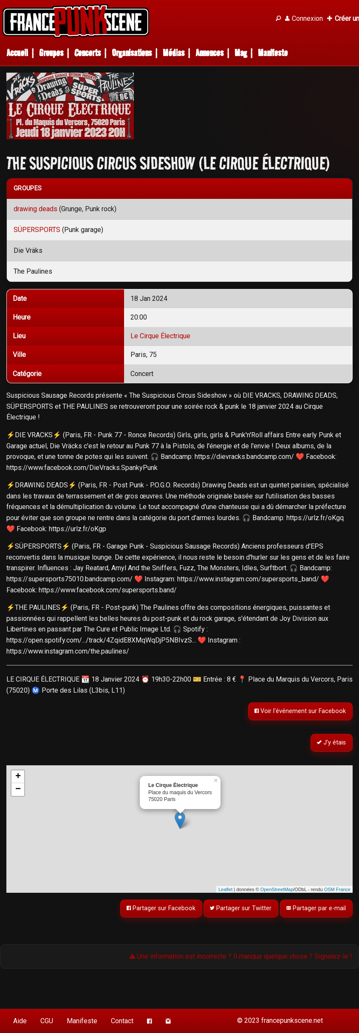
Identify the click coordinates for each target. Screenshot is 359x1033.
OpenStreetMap (277, 889)
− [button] (18, 789)
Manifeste (273, 53)
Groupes (51, 53)
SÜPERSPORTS (37, 230)
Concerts (87, 53)
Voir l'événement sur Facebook (300, 711)
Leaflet (225, 889)
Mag (241, 53)
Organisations (132, 53)
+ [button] (18, 776)
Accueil (17, 53)
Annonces (209, 53)
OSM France (337, 889)
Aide (20, 1021)
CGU (46, 1021)
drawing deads (35, 209)
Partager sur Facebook (161, 908)
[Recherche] (278, 18)
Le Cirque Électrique (160, 336)
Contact (122, 1021)
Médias (173, 53)
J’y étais (331, 742)
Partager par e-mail (316, 908)
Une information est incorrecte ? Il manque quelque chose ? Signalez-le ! (241, 956)
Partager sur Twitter (241, 908)
